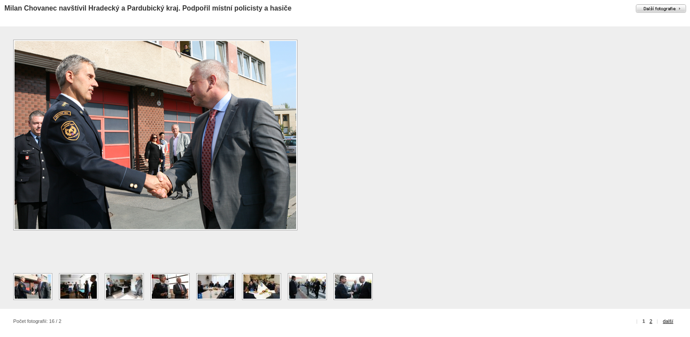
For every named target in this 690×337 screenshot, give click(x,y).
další (668, 321)
